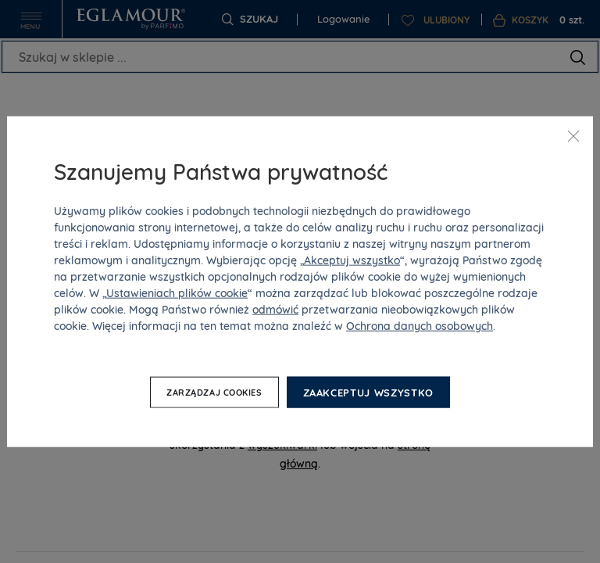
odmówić (275, 309)
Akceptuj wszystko (352, 260)
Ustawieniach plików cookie (177, 292)
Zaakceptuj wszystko (368, 391)
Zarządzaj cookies (214, 392)
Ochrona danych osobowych (419, 325)
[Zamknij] (573, 136)
